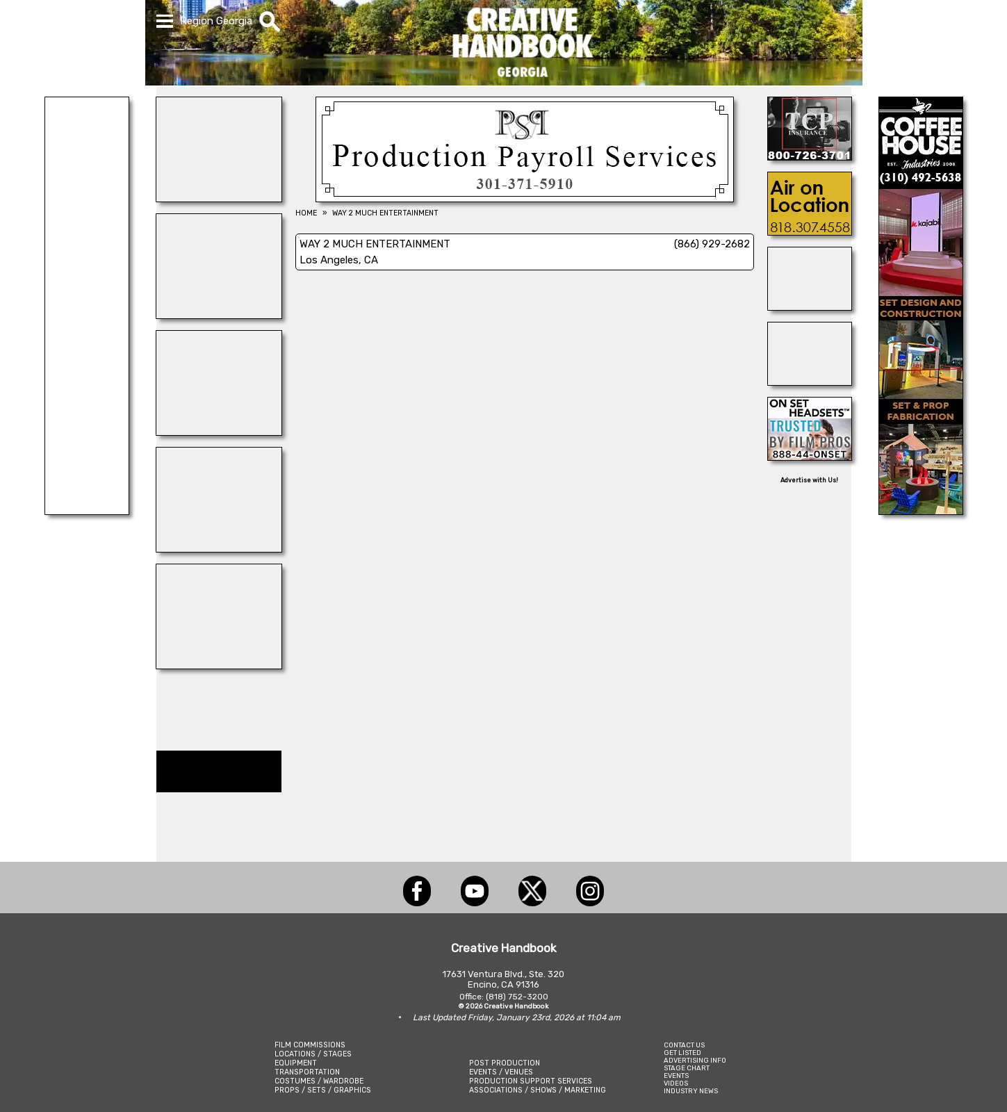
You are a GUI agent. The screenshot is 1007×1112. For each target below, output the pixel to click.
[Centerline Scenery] (87, 511)
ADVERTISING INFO (695, 1060)
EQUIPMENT (296, 1063)
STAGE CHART (687, 1068)
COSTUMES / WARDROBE (319, 1081)
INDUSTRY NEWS (691, 1091)
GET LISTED (682, 1052)
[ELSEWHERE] (218, 315)
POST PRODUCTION (504, 1063)
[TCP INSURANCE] (809, 156)
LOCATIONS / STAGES (313, 1053)
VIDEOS (676, 1083)
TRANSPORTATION (307, 1072)
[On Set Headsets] (809, 456)
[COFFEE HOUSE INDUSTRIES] (921, 511)
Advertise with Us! (809, 480)
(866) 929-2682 (712, 244)
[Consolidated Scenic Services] (218, 665)
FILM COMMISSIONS (310, 1044)
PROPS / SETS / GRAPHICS (323, 1090)
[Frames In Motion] (218, 431)
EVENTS (676, 1075)
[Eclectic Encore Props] (218, 198)
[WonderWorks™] (218, 548)
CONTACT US (684, 1045)
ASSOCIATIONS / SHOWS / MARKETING (537, 1090)
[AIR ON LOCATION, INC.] (809, 231)
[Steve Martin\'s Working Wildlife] (809, 306)
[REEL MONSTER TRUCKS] (809, 381)
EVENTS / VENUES (501, 1072)
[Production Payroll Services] (524, 198)
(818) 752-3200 (517, 996)
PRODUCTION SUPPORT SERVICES (530, 1081)
